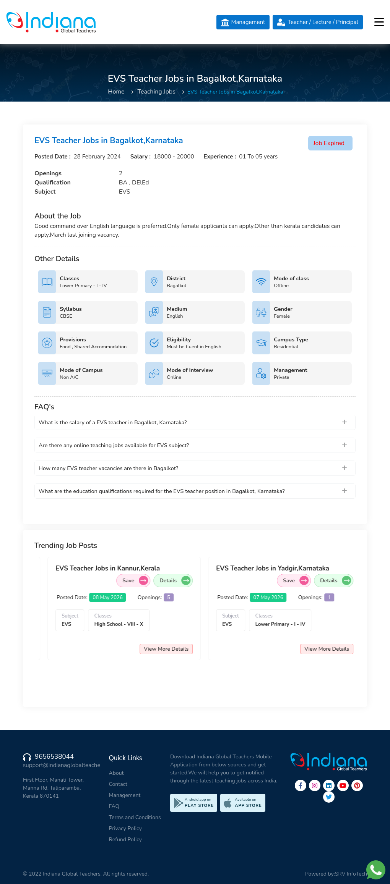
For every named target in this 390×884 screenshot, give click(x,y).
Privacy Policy (125, 828)
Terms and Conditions (135, 817)
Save (195, 580)
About (116, 773)
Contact (118, 784)
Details (74, 580)
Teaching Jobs (157, 91)
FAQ (114, 806)
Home (116, 91)
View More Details (66, 649)
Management (125, 795)
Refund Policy (125, 839)
